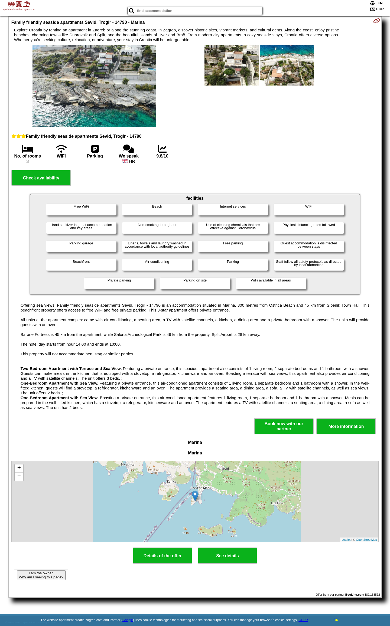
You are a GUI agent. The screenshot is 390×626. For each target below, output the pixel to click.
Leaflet (346, 539)
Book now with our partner (284, 426)
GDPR (303, 620)
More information (346, 426)
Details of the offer (162, 555)
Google (127, 620)
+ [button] (19, 468)
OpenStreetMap (366, 539)
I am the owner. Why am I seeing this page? (41, 575)
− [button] (19, 477)
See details (227, 555)
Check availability (41, 178)
